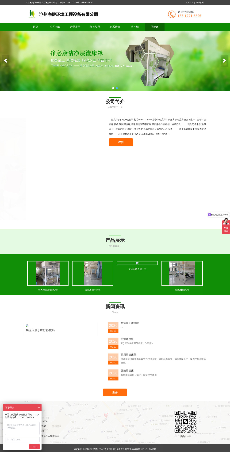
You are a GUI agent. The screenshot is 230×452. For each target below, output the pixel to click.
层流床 (154, 26)
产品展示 (75, 26)
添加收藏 (200, 2)
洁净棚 (135, 26)
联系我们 (115, 26)
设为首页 (189, 2)
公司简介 (55, 26)
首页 (35, 26)
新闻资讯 (95, 26)
